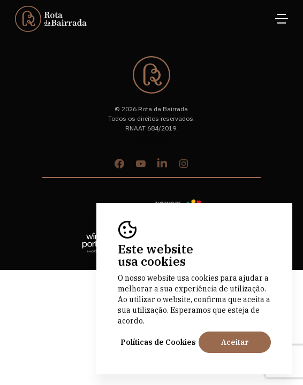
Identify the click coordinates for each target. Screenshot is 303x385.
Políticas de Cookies (158, 342)
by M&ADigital (151, 138)
